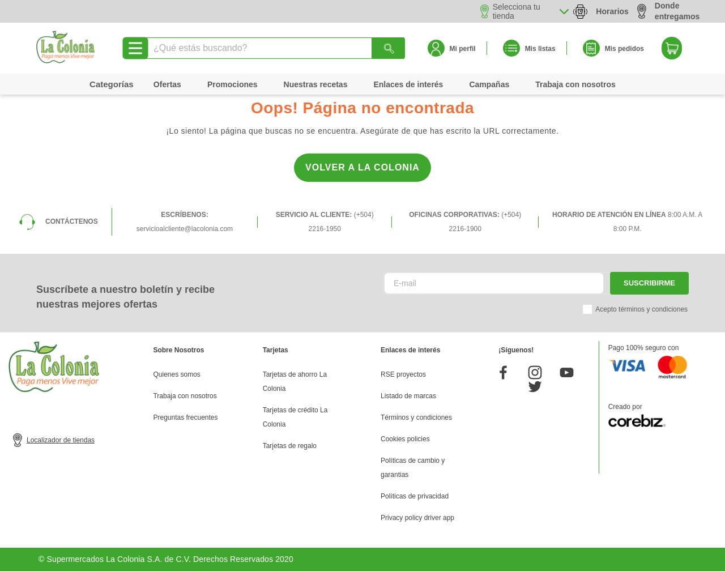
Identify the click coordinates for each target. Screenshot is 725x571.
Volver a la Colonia (362, 167)
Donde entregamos (668, 11)
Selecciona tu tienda (516, 11)
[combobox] (274, 48)
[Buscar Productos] (388, 48)
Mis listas (540, 49)
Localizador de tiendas (61, 440)
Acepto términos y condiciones (641, 309)
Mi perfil (463, 49)
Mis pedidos (624, 49)
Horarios (612, 11)
